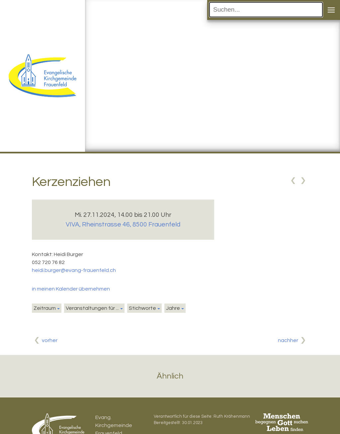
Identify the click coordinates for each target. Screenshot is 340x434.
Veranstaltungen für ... (92, 308)
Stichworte (142, 308)
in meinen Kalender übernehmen (71, 289)
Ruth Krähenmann (231, 416)
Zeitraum (45, 308)
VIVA (123, 224)
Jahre (173, 308)
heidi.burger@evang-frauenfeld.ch (74, 270)
